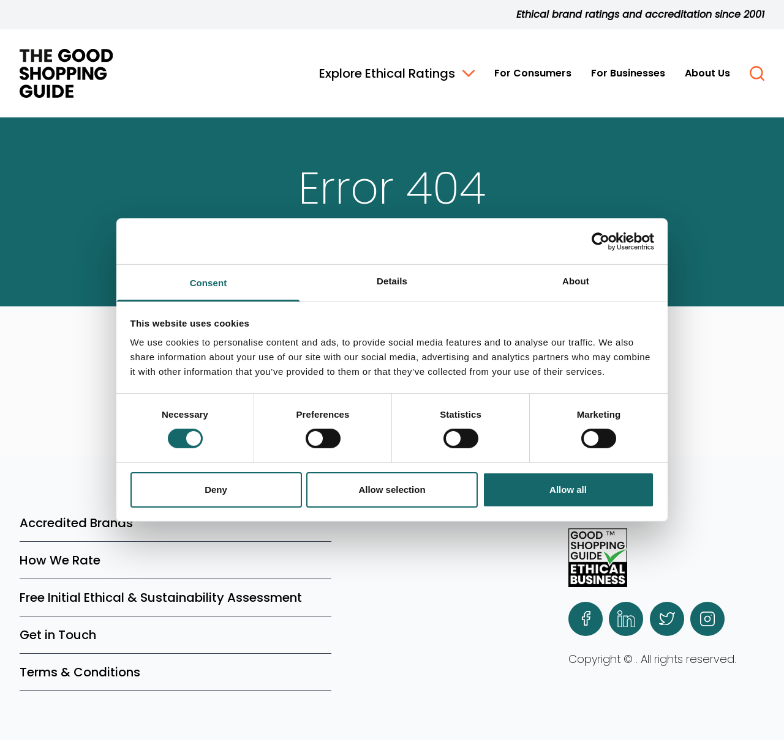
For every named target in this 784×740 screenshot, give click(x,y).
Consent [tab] (208, 283)
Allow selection (391, 489)
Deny (216, 489)
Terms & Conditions (80, 672)
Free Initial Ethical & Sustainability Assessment (161, 597)
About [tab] (575, 281)
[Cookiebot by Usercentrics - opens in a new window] (600, 241)
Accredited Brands (76, 522)
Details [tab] (392, 281)
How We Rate (60, 560)
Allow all (568, 489)
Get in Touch (58, 634)
